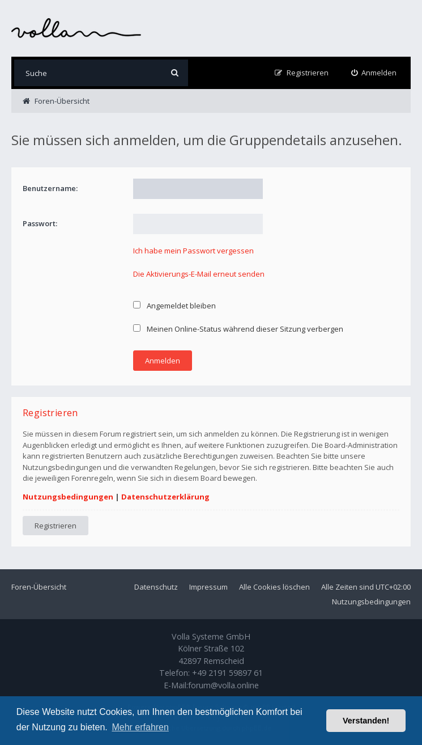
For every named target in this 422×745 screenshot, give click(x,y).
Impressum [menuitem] (208, 587)
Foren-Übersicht (38, 587)
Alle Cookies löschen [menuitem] (274, 587)
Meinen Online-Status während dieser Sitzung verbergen (238, 329)
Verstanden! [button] (366, 720)
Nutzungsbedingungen (68, 497)
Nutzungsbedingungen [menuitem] (371, 601)
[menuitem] (374, 73)
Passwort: (40, 223)
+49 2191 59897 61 (227, 672)
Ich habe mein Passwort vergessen (193, 250)
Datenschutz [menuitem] (156, 587)
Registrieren (55, 525)
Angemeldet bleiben (174, 305)
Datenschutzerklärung (165, 497)
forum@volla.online (223, 685)
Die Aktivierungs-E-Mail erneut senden (199, 274)
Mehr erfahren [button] (140, 727)
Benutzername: (50, 188)
